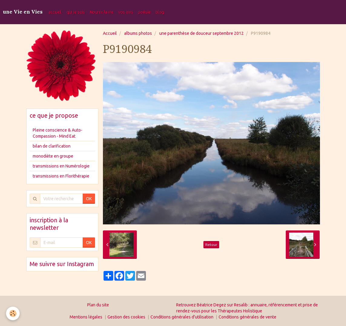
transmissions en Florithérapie (61, 176)
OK (89, 198)
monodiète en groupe (53, 156)
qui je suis (76, 12)
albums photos (138, 33)
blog (160, 12)
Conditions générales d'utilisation (181, 317)
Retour (211, 244)
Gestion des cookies (126, 317)
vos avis (125, 12)
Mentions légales (86, 317)
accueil (55, 12)
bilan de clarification (52, 146)
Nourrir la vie (102, 12)
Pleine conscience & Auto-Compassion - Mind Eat (57, 133)
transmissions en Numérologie (61, 166)
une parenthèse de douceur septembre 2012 (201, 33)
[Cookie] (13, 313)
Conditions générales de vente (247, 317)
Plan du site (98, 304)
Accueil (110, 33)
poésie (144, 12)
